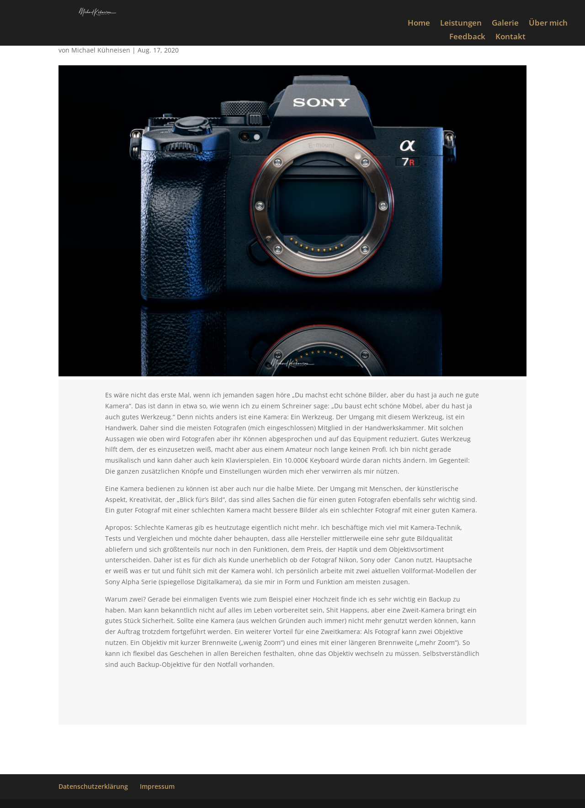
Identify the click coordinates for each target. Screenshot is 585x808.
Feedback (467, 37)
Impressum (157, 786)
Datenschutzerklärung (93, 786)
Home (419, 24)
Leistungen (461, 24)
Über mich (548, 24)
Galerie (505, 24)
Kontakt (510, 37)
